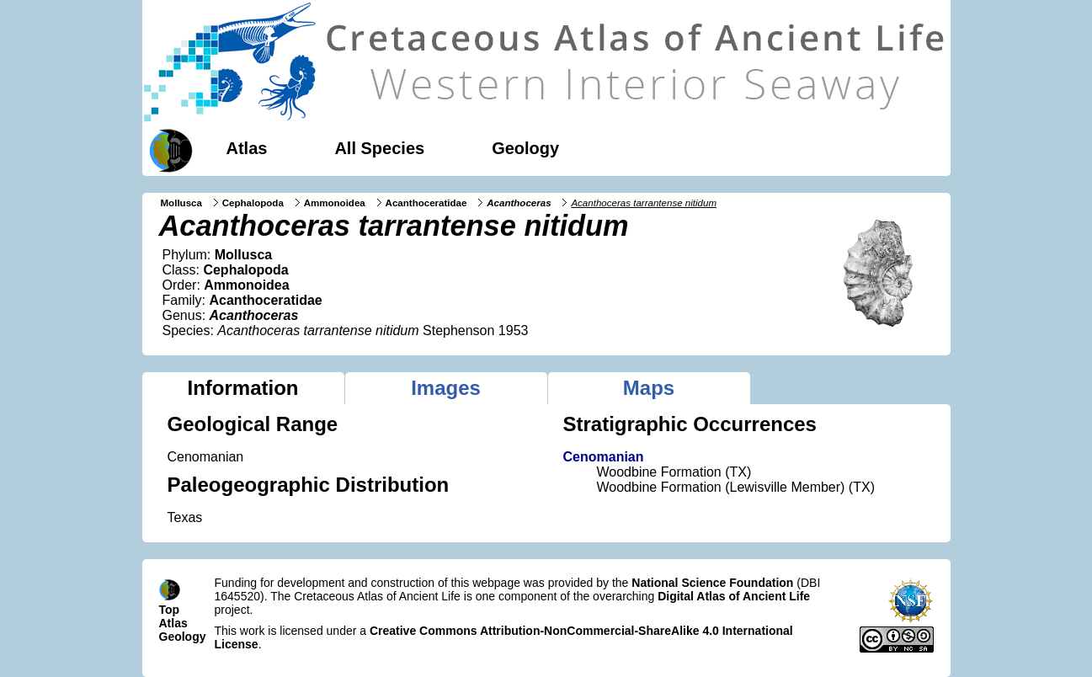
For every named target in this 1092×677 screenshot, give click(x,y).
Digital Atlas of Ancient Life (734, 596)
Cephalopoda (253, 203)
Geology (525, 148)
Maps (648, 387)
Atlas (247, 148)
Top (169, 609)
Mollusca (181, 203)
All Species (379, 148)
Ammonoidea (334, 203)
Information (243, 387)
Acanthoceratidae (426, 203)
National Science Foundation (712, 582)
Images (446, 387)
